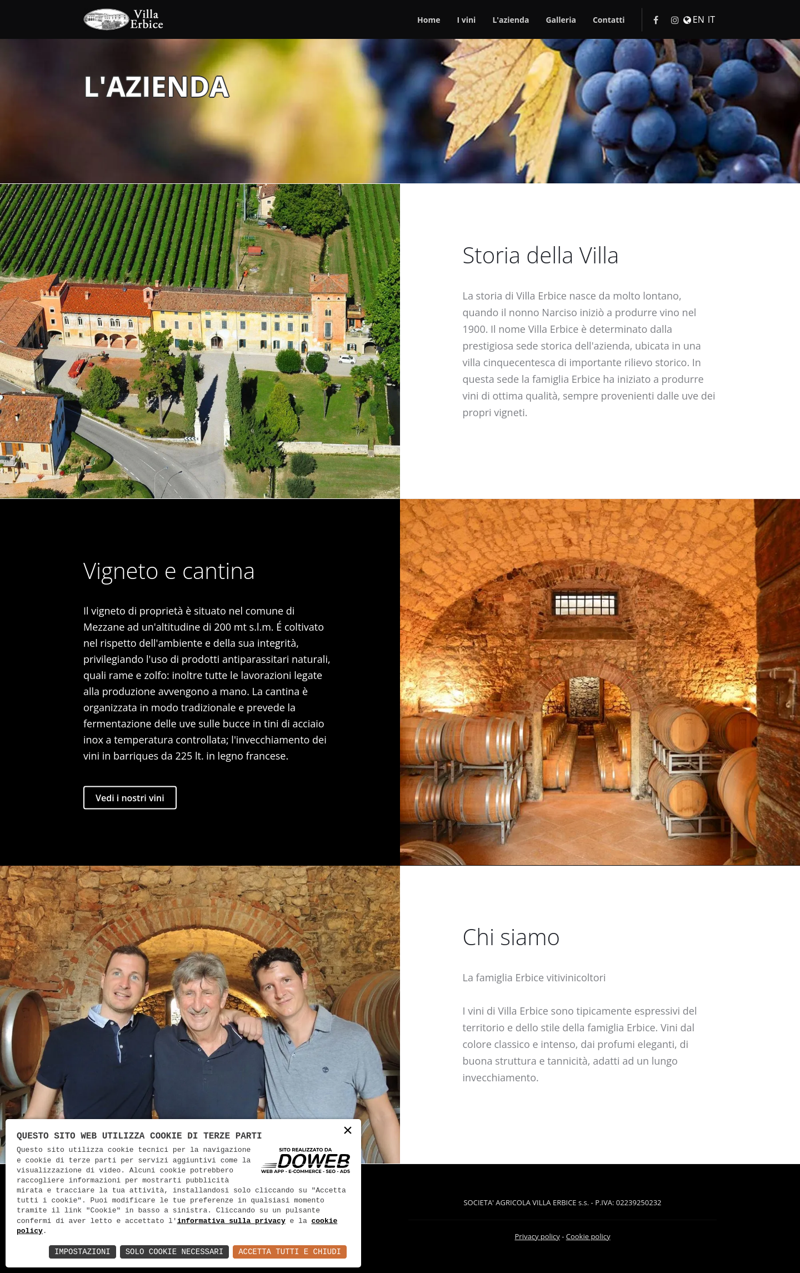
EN (698, 20)
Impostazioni (82, 1251)
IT (711, 20)
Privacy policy (537, 1236)
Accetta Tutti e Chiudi (289, 1251)
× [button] (348, 1131)
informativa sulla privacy (231, 1221)
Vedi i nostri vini (130, 797)
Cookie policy (588, 1236)
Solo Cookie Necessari (174, 1251)
